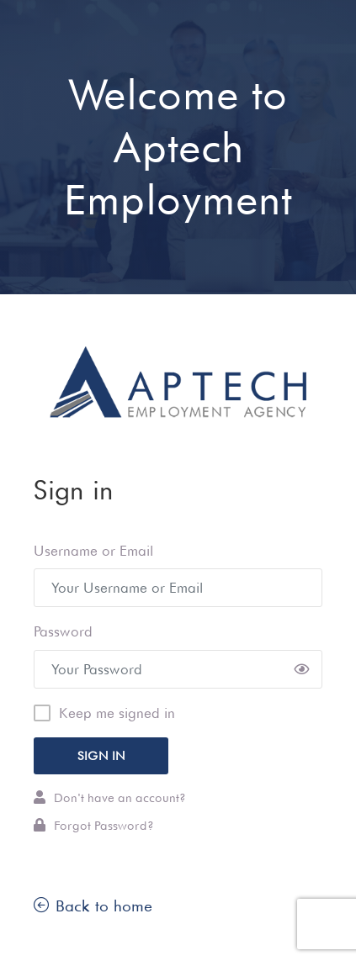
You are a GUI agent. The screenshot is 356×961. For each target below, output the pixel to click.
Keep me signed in (117, 713)
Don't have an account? (110, 797)
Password (63, 631)
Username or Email (93, 550)
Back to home (93, 905)
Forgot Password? (94, 825)
